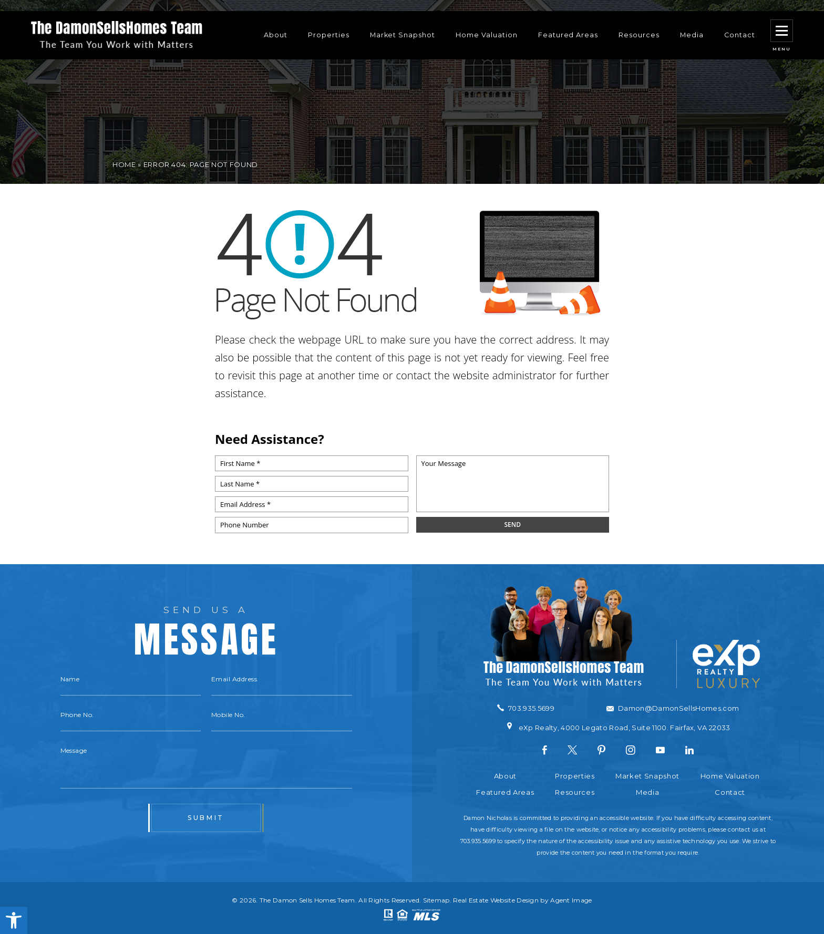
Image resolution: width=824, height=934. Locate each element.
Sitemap (436, 900)
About (275, 24)
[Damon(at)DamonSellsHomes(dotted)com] (672, 708)
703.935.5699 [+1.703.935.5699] (478, 841)
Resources (639, 24)
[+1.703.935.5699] (525, 708)
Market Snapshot (402, 24)
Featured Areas (568, 24)
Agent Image (571, 900)
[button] (13, 920)
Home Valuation (486, 24)
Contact (739, 24)
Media (692, 24)
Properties (328, 24)
